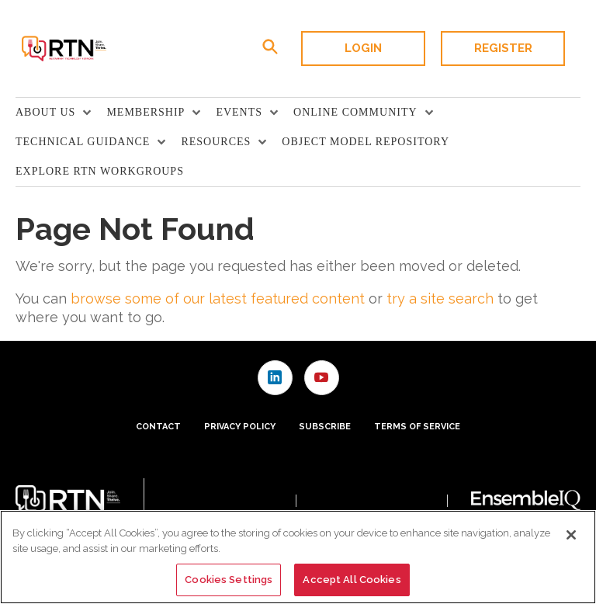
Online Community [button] (355, 112)
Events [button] (239, 112)
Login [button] (363, 48)
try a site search (440, 298)
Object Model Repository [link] (365, 142)
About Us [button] (45, 112)
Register (503, 48)
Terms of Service (417, 427)
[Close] (571, 535)
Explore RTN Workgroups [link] (100, 171)
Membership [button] (145, 112)
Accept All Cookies (351, 579)
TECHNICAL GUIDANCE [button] (83, 142)
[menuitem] (61, 112)
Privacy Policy (239, 427)
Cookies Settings (228, 579)
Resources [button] (216, 142)
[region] (298, 557)
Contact (158, 427)
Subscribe (325, 427)
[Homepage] (63, 49)
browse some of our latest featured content (218, 298)
